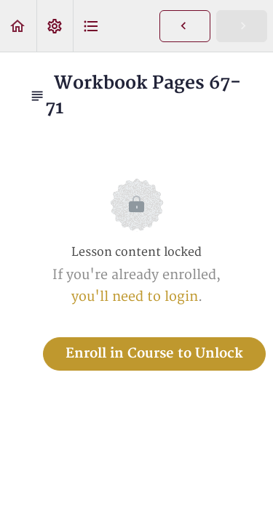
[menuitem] (54, 26)
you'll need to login (134, 297)
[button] (18, 26)
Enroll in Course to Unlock (154, 353)
